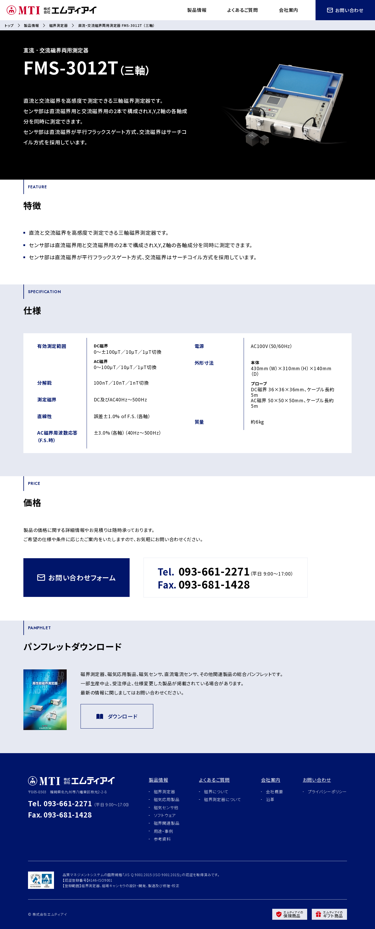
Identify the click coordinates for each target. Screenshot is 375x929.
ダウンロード (116, 716)
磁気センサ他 (166, 807)
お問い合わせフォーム (76, 577)
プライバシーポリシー (327, 791)
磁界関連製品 (167, 823)
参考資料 (162, 839)
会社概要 (274, 791)
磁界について (216, 791)
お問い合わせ (345, 10)
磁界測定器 (58, 25)
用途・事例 (163, 831)
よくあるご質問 (242, 9)
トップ (9, 25)
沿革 (270, 799)
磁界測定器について (222, 799)
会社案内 (288, 9)
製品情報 (196, 9)
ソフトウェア (165, 815)
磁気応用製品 (167, 799)
